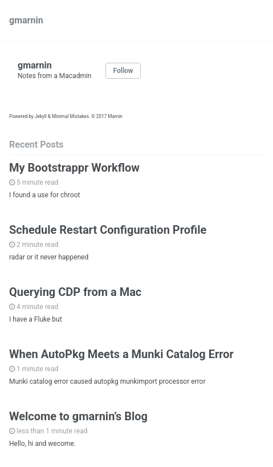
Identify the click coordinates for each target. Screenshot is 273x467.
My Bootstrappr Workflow (74, 167)
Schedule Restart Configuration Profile (107, 230)
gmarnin (26, 20)
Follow (123, 71)
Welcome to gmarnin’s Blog (78, 416)
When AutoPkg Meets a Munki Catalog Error (121, 354)
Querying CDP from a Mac (75, 292)
